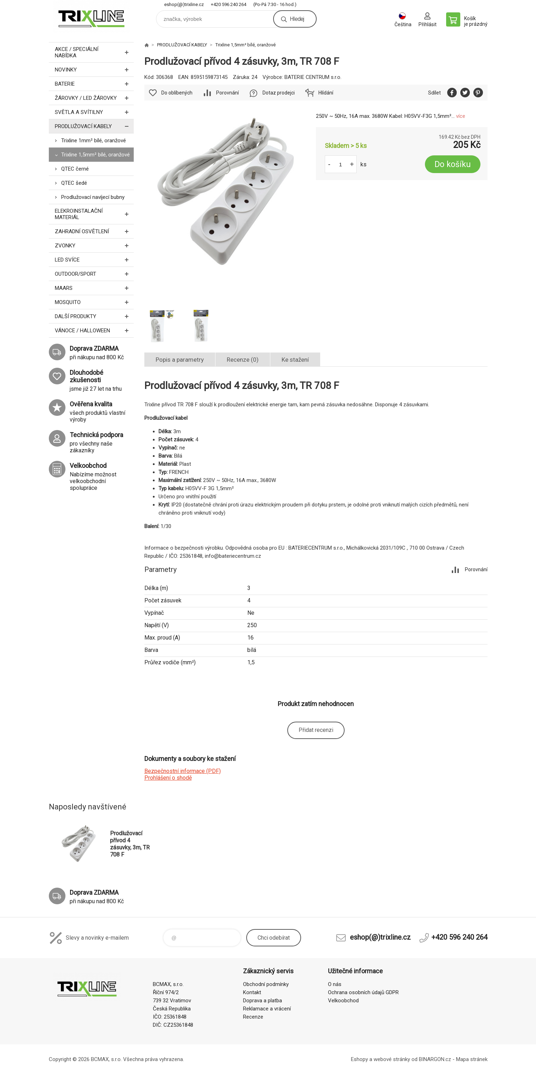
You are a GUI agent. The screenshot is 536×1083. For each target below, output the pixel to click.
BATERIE (94, 84)
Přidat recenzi (316, 730)
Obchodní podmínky (266, 984)
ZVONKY (94, 245)
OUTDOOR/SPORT (94, 274)
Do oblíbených (176, 93)
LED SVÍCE (94, 260)
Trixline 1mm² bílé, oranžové (93, 140)
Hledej (297, 19)
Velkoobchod (343, 1000)
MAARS (94, 288)
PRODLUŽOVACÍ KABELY (94, 126)
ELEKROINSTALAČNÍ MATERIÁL (94, 214)
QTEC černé (75, 169)
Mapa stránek (472, 1059)
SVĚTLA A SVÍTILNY (94, 112)
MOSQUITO (94, 302)
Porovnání (227, 93)
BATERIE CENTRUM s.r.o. (312, 77)
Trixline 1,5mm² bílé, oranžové (95, 154)
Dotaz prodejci (279, 93)
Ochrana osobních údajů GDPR (363, 992)
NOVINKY (94, 69)
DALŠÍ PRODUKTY (94, 316)
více (460, 116)
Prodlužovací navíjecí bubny (93, 197)
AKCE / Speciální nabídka (94, 52)
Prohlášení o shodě (168, 777)
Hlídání (325, 93)
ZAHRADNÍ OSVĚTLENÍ (94, 231)
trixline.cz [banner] (91, 16)
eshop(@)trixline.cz (184, 4)
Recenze (253, 1017)
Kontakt (252, 992)
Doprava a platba (262, 1000)
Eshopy (359, 1059)
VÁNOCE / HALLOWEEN (94, 330)
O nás (334, 984)
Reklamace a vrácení (267, 1008)
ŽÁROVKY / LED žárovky (94, 98)
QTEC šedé (74, 183)
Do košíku (452, 164)
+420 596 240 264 (228, 4)
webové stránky (392, 1059)
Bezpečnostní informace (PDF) (182, 771)
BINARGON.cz (435, 1059)
